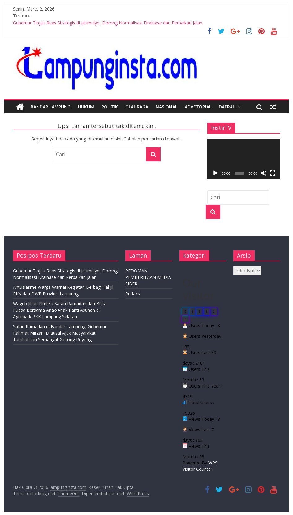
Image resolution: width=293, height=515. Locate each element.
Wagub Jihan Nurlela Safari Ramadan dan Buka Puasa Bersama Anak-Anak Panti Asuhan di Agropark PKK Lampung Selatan (59, 310)
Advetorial (198, 107)
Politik (109, 107)
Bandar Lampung (51, 107)
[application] (243, 159)
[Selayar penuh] (272, 173)
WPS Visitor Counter (200, 466)
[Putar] (215, 173)
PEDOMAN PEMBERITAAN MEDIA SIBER (148, 277)
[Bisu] (264, 173)
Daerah (227, 107)
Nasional (166, 107)
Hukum (86, 107)
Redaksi (133, 294)
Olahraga (136, 107)
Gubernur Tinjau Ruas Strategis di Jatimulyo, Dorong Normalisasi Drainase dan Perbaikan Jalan (107, 23)
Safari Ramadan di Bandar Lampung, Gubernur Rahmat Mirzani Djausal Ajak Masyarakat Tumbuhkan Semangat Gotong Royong (59, 333)
